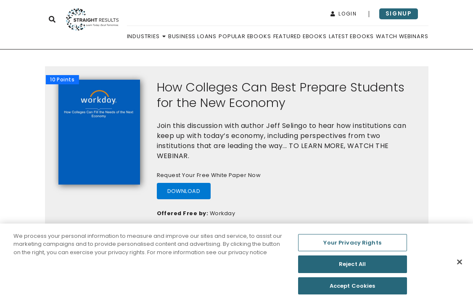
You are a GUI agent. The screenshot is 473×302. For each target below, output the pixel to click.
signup (399, 14)
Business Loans (192, 36)
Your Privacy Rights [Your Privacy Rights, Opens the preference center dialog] (352, 244)
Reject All (352, 266)
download (184, 191)
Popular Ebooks (245, 36)
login (343, 13)
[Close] (459, 264)
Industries (146, 36)
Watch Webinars (402, 36)
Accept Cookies (352, 288)
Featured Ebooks (300, 36)
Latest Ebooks (351, 36)
